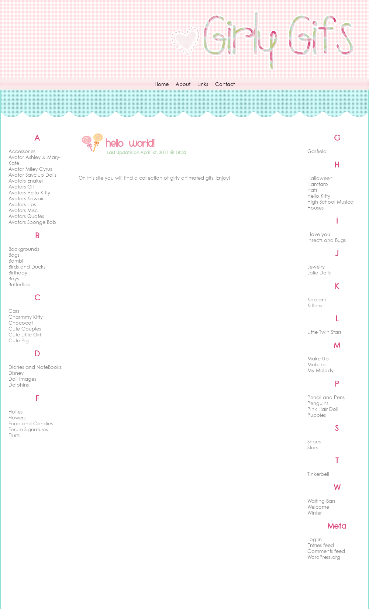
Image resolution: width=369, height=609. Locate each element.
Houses (315, 208)
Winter (314, 513)
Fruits (14, 435)
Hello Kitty (318, 196)
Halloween (319, 178)
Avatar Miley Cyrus (30, 169)
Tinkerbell (318, 474)
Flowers (16, 418)
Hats (312, 190)
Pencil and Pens (326, 397)
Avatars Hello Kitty (29, 192)
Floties (15, 412)
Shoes (314, 441)
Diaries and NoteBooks (35, 367)
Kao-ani (316, 299)
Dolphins (18, 385)
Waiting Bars (321, 501)
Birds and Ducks (26, 267)
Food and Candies (30, 423)
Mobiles (316, 364)
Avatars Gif (21, 187)
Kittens (314, 305)
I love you (318, 234)
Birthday (17, 273)
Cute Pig (18, 340)
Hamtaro (317, 184)
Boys (13, 278)
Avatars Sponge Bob (32, 222)
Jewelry (316, 267)
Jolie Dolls (319, 273)
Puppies (316, 415)
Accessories (21, 151)
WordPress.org (323, 557)
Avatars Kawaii (25, 198)
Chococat (20, 323)
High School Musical (331, 202)
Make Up (318, 358)
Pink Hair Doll (322, 409)
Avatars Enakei (25, 181)
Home (162, 84)
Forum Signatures (28, 429)
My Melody (320, 370)
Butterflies (19, 284)
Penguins (317, 403)
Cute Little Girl (24, 335)
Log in (314, 539)
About (183, 84)
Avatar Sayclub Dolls (32, 175)
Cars (13, 311)
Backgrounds (23, 249)
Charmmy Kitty (25, 317)
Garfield (317, 151)
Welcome (318, 507)
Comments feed (326, 551)
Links (202, 84)
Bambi (15, 261)
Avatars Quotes (26, 216)
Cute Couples (24, 329)
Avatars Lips (22, 204)
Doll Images (22, 379)
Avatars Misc (23, 210)
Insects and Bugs (326, 240)
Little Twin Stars (324, 332)
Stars (312, 447)
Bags (14, 255)
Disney (16, 373)
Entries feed (320, 545)
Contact (225, 84)
